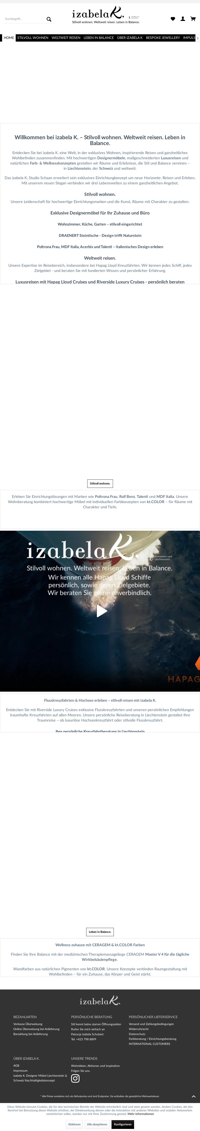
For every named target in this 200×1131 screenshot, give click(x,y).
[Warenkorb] (193, 19)
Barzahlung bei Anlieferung (30, 1034)
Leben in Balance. (100, 932)
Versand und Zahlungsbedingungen (151, 1024)
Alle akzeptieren (97, 1124)
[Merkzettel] (173, 19)
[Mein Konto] (183, 19)
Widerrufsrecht (139, 1029)
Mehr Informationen (141, 1114)
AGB (16, 1065)
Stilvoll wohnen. (100, 483)
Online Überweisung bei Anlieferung (36, 1029)
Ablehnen (74, 1124)
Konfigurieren (123, 1124)
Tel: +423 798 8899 (83, 1039)
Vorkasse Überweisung (27, 1024)
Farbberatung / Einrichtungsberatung (152, 1039)
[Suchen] (49, 19)
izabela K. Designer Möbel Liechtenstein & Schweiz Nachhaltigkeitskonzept (40, 1078)
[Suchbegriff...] (28, 19)
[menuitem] (28, 19)
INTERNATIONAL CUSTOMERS (149, 1044)
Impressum (20, 1070)
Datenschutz (137, 1034)
